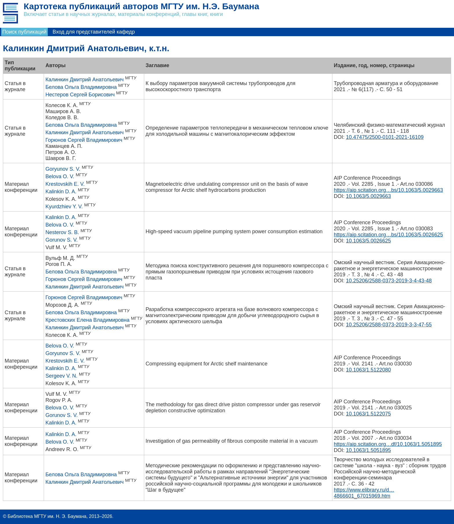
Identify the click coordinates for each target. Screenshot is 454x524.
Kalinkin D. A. (60, 191)
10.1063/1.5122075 (368, 414)
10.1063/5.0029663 (368, 196)
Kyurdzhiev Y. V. (64, 206)
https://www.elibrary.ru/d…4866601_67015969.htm (364, 493)
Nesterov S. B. (62, 232)
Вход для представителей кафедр (94, 32)
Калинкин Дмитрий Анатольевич (84, 79)
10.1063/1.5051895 (368, 450)
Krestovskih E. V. (65, 184)
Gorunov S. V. (61, 240)
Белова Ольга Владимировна (81, 87)
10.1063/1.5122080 (368, 370)
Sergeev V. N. (61, 376)
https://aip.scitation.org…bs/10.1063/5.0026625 (388, 235)
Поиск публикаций (24, 32)
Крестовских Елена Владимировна (87, 320)
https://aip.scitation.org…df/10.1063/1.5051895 (388, 444)
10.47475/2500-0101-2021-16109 (385, 137)
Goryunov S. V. (62, 169)
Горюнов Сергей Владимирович (83, 140)
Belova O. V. (59, 176)
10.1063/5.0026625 (368, 241)
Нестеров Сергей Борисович (80, 95)
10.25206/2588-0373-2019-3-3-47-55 (389, 325)
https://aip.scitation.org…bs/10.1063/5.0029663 (388, 190)
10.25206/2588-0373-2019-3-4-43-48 (389, 281)
